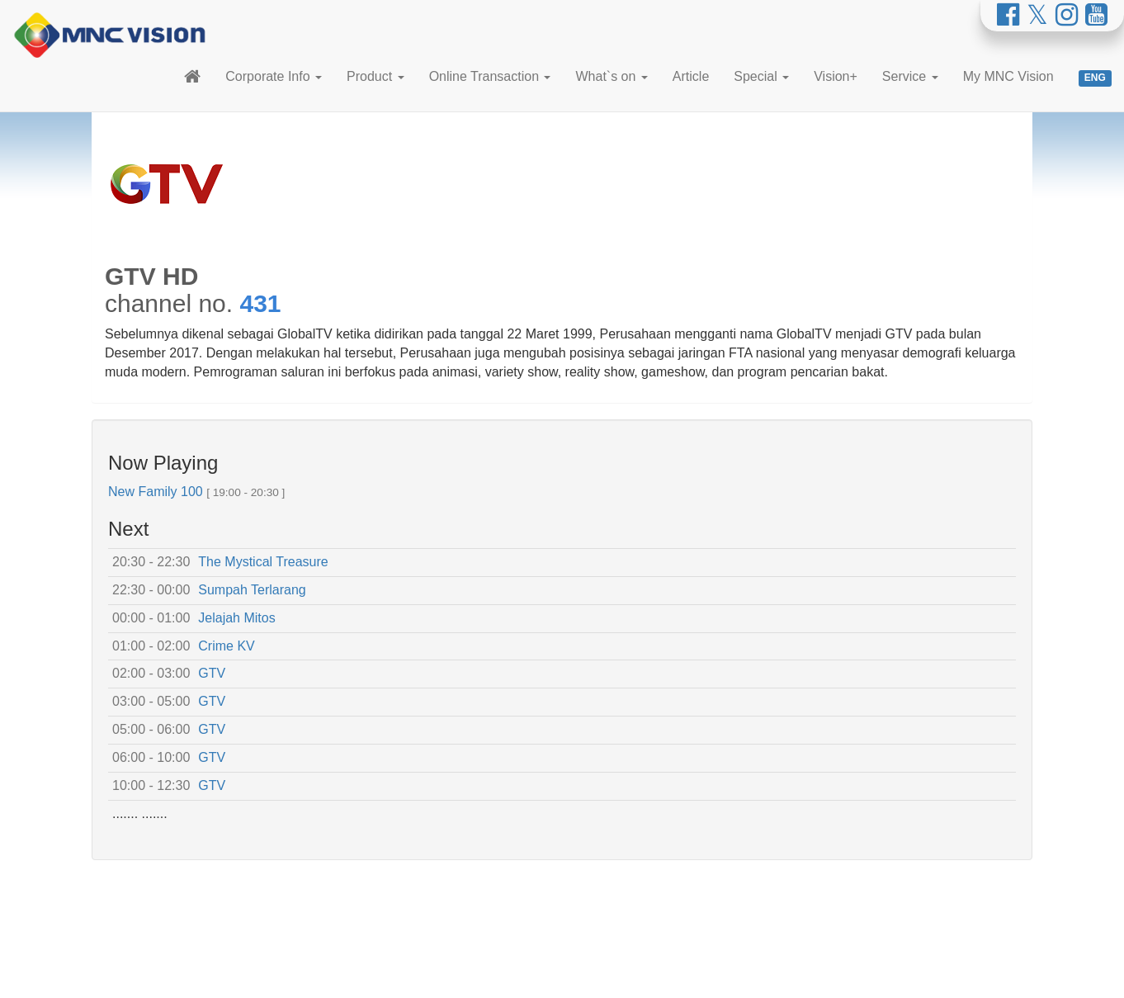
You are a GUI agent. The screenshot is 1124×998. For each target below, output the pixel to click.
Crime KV (226, 646)
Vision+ (835, 76)
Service (910, 76)
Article (691, 76)
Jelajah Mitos (236, 618)
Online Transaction (490, 76)
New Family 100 (155, 492)
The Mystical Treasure (263, 562)
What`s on (611, 76)
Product (375, 76)
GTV (211, 673)
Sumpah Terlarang (251, 590)
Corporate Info (273, 76)
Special (761, 76)
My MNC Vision (1008, 76)
